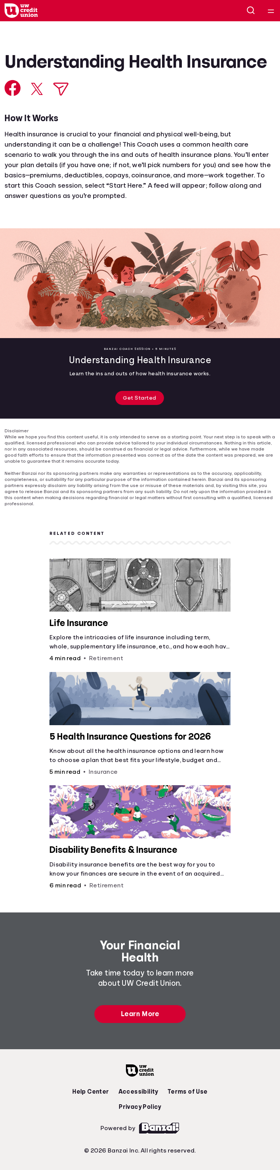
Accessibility (138, 1092)
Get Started (139, 397)
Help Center (90, 1092)
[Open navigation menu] (270, 10)
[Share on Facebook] (13, 88)
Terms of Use (187, 1092)
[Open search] (251, 10)
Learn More (140, 1013)
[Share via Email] (61, 89)
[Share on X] (37, 89)
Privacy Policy (140, 1107)
